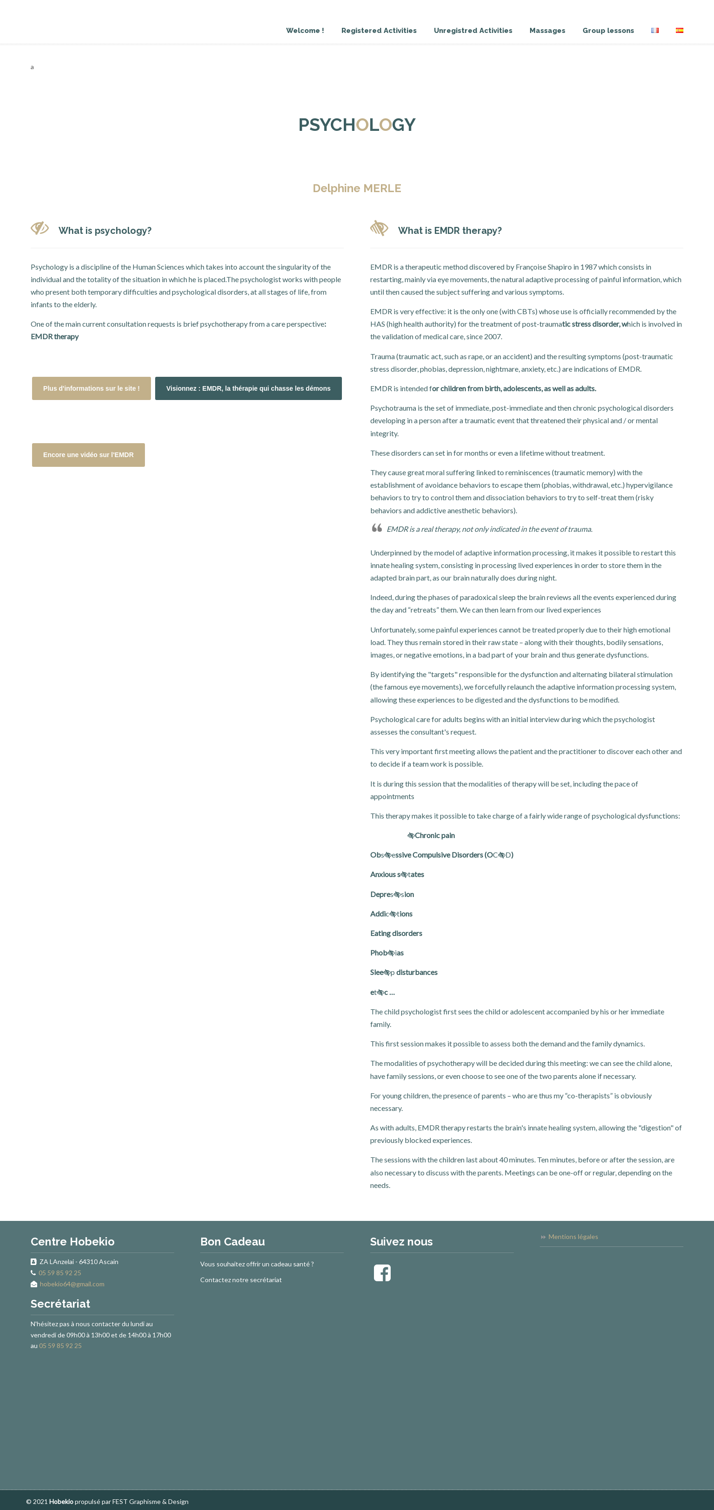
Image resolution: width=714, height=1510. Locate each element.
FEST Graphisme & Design (150, 1501)
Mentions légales (573, 1236)
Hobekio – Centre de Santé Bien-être (35, 6)
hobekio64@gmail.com (72, 1284)
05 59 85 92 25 (60, 1273)
